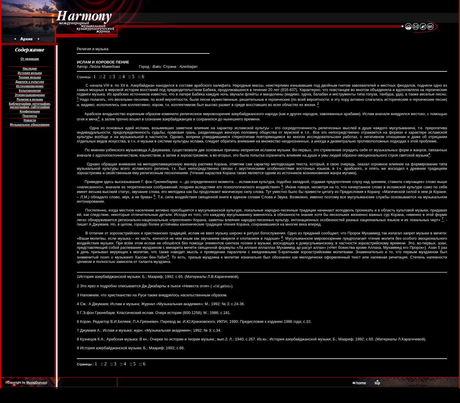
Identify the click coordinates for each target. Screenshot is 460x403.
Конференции (30, 111)
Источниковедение (30, 86)
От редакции (30, 59)
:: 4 (122, 76)
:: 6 (141, 76)
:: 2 (103, 76)
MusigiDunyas (36, 382)
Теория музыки (30, 77)
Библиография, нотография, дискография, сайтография (29, 105)
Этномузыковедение (30, 95)
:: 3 (112, 76)
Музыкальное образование (30, 124)
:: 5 (132, 76)
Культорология (29, 90)
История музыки (30, 73)
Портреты (30, 115)
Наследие (30, 68)
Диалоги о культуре (30, 81)
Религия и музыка (30, 99)
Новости (30, 120)
